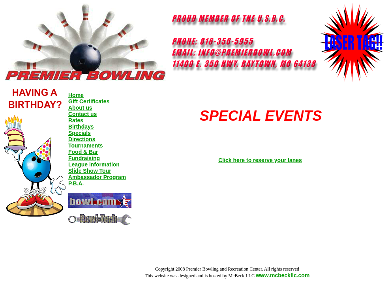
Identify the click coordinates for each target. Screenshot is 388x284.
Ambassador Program (97, 177)
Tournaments (85, 145)
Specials (79, 133)
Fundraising (84, 158)
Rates (75, 120)
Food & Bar (83, 152)
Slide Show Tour (89, 171)
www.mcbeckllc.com (282, 275)
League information (94, 164)
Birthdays (81, 126)
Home (76, 95)
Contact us (82, 114)
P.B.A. (76, 183)
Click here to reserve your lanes (260, 160)
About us (80, 108)
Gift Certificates (88, 101)
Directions (81, 139)
